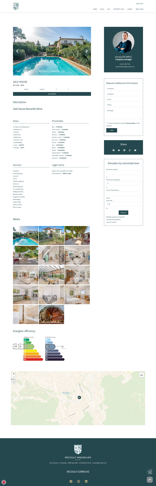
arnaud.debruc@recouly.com (124, 67)
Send (111, 130)
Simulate (123, 213)
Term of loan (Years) (112, 190)
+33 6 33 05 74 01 (124, 64)
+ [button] (14, 374)
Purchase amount (112, 169)
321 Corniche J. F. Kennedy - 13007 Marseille (64, 463)
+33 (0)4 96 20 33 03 (85, 463)
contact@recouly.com (99, 463)
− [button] (14, 377)
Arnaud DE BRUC (123, 56)
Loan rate (109, 200)
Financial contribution (113, 180)
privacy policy (130, 123)
